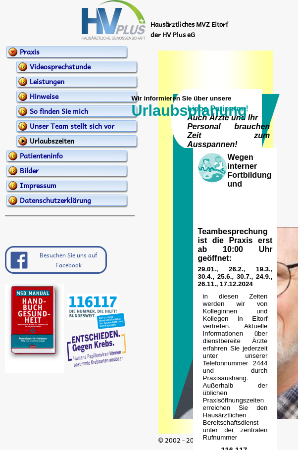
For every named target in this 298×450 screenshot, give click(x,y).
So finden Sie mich (59, 110)
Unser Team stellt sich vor (72, 125)
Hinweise (44, 96)
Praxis (30, 51)
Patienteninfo (41, 155)
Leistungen (47, 81)
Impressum (38, 185)
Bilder (29, 170)
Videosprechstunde (60, 66)
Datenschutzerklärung (55, 200)
